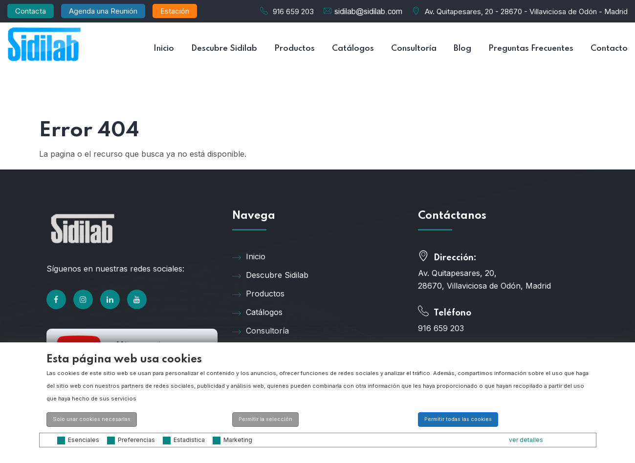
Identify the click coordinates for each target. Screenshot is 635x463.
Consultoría (414, 48)
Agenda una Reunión (103, 11)
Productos (294, 48)
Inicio (163, 48)
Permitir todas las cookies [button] (458, 419)
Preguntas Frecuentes (530, 48)
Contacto (609, 48)
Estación (174, 11)
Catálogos (353, 48)
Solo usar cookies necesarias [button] (92, 419)
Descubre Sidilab (224, 48)
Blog (462, 48)
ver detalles (526, 439)
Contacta (30, 11)
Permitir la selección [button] (265, 419)
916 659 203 (293, 11)
